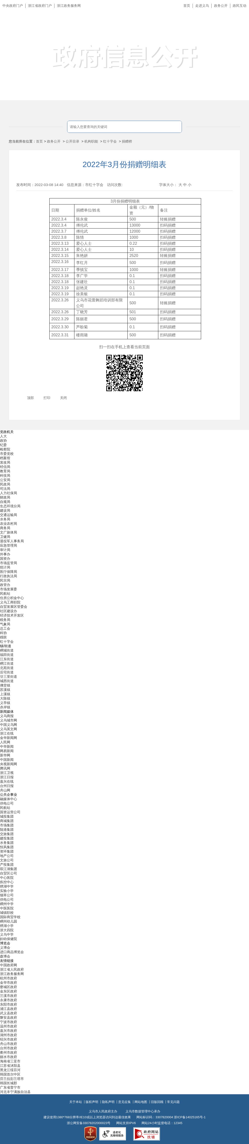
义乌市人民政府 (54, 28)
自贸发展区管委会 (13, 607)
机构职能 (91, 141)
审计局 (5, 550)
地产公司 (7, 856)
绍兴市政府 (8, 1039)
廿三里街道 (8, 676)
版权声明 (92, 1101)
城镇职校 (7, 913)
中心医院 (7, 878)
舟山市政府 (8, 1044)
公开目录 (72, 141)
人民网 (5, 742)
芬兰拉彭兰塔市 (12, 1079)
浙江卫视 (7, 773)
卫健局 (5, 537)
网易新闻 (7, 751)
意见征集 (124, 1101)
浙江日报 (7, 777)
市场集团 (7, 825)
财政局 (5, 497)
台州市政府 (8, 1048)
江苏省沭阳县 (10, 1066)
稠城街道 (7, 650)
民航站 (5, 593)
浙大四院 (7, 930)
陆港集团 (7, 829)
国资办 (5, 558)
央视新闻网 (8, 764)
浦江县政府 (8, 1009)
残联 (3, 637)
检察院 (5, 449)
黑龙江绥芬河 (10, 1070)
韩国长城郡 (8, 1083)
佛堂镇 (5, 685)
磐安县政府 (8, 1017)
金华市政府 (8, 982)
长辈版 (239, 17)
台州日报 (7, 786)
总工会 (5, 628)
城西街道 (7, 681)
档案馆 (5, 458)
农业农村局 (8, 523)
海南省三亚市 (10, 1061)
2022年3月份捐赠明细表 (125, 164)
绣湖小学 (7, 926)
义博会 (5, 947)
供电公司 (7, 803)
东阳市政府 (8, 1004)
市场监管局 (8, 563)
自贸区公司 (8, 873)
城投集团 (7, 816)
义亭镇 (5, 703)
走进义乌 (202, 6)
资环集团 (7, 851)
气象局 (5, 624)
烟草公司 (7, 895)
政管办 (5, 585)
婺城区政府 (8, 987)
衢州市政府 (8, 1052)
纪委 (3, 445)
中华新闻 (7, 746)
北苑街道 (7, 668)
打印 (47, 398)
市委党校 (7, 454)
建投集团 (7, 838)
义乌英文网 (8, 729)
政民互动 (239, 6)
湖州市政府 (8, 1035)
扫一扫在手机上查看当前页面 (124, 347)
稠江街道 (7, 663)
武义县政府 (8, 1013)
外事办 (5, 554)
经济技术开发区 (12, 615)
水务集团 (7, 843)
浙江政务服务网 (69, 6)
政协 (3, 440)
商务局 (5, 528)
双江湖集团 (8, 869)
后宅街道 (7, 672)
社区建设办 (8, 611)
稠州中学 (7, 904)
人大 (3, 436)
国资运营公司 (10, 812)
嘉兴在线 (7, 781)
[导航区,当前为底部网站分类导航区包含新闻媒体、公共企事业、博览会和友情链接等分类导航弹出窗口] (124, 762)
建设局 (5, 510)
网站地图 (140, 1101)
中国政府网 (8, 965)
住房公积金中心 (12, 598)
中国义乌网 (8, 725)
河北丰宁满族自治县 (15, 1092)
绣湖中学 (7, 886)
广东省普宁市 (10, 1087)
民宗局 (5, 580)
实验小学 (7, 891)
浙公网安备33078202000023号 (88, 1123)
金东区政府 (8, 991)
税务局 (5, 620)
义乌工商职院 (10, 602)
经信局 (5, 467)
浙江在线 (7, 733)
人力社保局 (8, 493)
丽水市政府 (8, 1057)
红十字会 (110, 141)
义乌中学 (7, 934)
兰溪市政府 (8, 996)
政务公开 (221, 6)
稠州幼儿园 (8, 921)
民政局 (5, 484)
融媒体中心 (8, 799)
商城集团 (7, 821)
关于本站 (75, 1101)
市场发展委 (8, 589)
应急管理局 (8, 545)
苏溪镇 (5, 690)
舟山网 (5, 790)
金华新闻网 (8, 738)
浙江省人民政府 (12, 969)
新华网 (5, 755)
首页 (186, 6)
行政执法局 (8, 576)
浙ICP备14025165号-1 (189, 1117)
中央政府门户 (12, 6)
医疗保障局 (8, 572)
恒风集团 (7, 847)
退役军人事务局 (12, 541)
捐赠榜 (127, 141)
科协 (3, 633)
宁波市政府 (8, 1022)
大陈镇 (5, 698)
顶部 (30, 398)
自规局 (5, 502)
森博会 (5, 956)
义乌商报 (7, 716)
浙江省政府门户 (40, 6)
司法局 (5, 489)
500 (132, 335)
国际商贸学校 (10, 917)
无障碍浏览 (235, 28)
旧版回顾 (157, 1101)
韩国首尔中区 (10, 1074)
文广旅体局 (8, 532)
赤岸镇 (5, 707)
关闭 (63, 398)
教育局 (5, 471)
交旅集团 (7, 834)
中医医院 (7, 908)
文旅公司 (7, 860)
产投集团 (7, 864)
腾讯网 (5, 768)
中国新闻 (7, 760)
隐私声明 (108, 1101)
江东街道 (7, 659)
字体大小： (168, 185)
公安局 (5, 480)
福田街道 (7, 655)
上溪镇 (5, 694)
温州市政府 (8, 1026)
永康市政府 (8, 1000)
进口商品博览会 (12, 952)
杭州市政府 (8, 978)
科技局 (5, 475)
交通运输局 (8, 515)
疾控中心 (7, 882)
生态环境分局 (10, 506)
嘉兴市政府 (8, 1031)
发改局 (5, 462)
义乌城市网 (8, 720)
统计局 (5, 567)
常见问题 (173, 1101)
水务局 (5, 519)
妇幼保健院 (8, 939)
